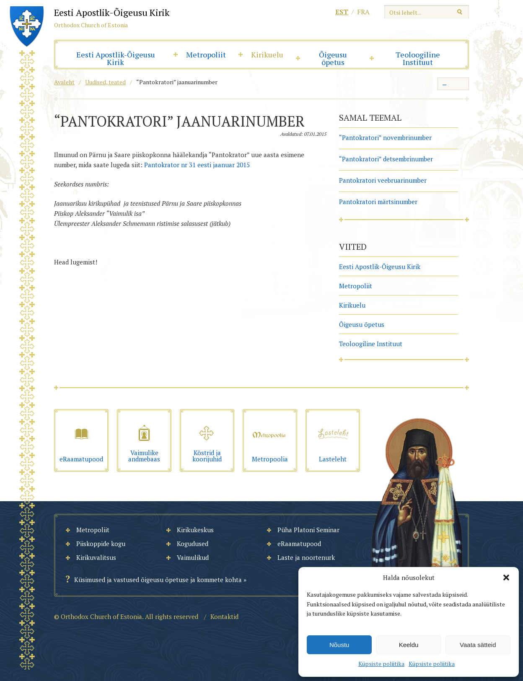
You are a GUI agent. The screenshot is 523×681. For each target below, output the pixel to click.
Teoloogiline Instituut (418, 58)
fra (363, 11)
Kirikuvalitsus (96, 557)
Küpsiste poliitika (381, 664)
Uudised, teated (105, 82)
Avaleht (64, 82)
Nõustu (339, 644)
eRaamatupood (299, 543)
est (341, 11)
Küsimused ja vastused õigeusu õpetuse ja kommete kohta (158, 579)
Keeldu (409, 644)
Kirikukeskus (195, 530)
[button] (506, 577)
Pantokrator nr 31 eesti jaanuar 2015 (197, 165)
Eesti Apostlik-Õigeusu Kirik (115, 58)
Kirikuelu (267, 54)
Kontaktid (224, 616)
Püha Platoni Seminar (308, 530)
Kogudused (192, 543)
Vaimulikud (193, 557)
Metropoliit (206, 54)
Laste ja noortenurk (306, 557)
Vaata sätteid (478, 644)
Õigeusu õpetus (333, 58)
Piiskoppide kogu (100, 543)
